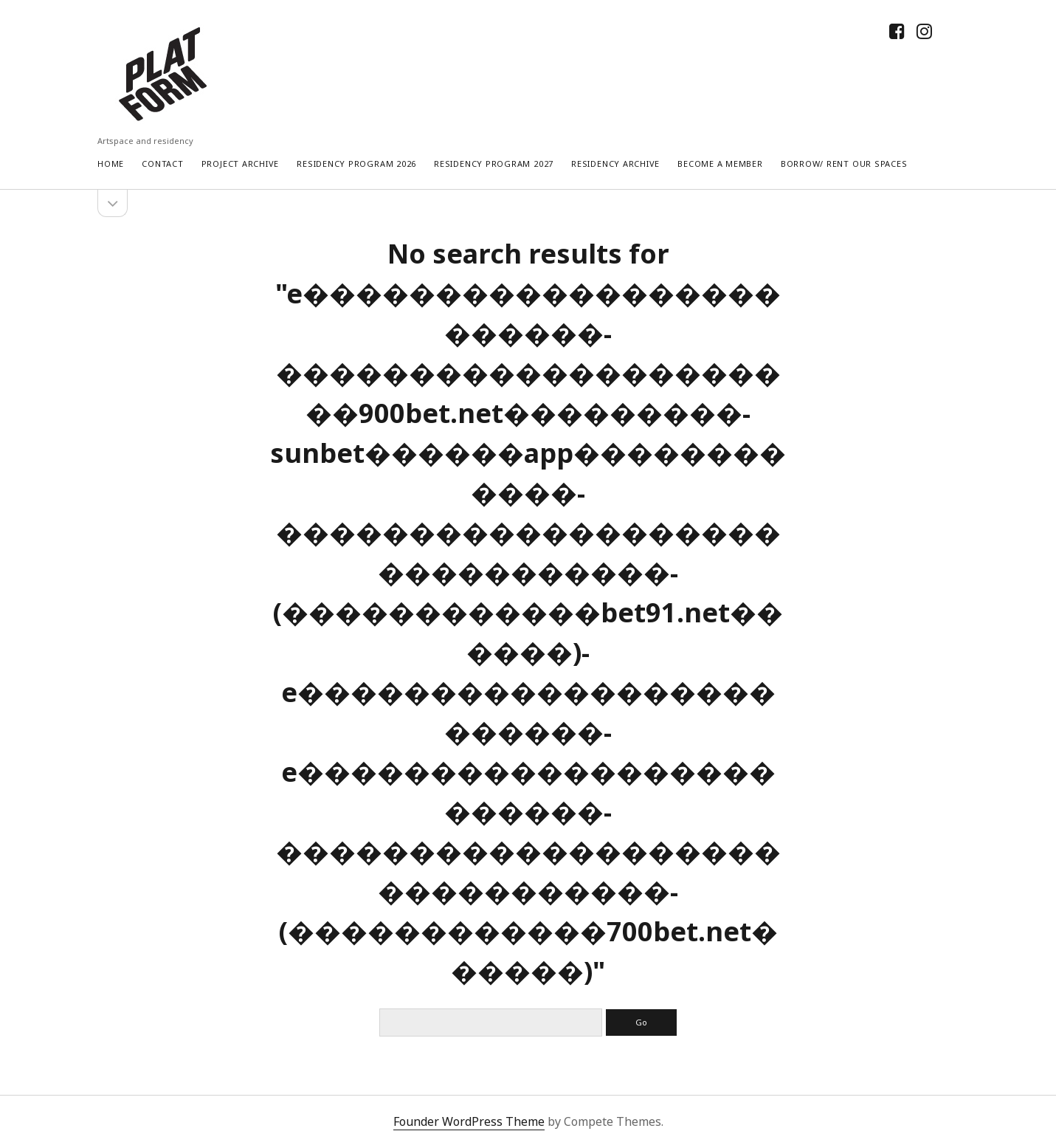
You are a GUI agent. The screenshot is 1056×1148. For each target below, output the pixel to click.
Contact (162, 163)
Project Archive (240, 163)
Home (110, 163)
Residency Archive (615, 163)
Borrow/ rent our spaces (844, 163)
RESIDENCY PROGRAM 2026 (356, 163)
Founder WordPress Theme (469, 1121)
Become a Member (720, 163)
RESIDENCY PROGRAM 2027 (493, 163)
